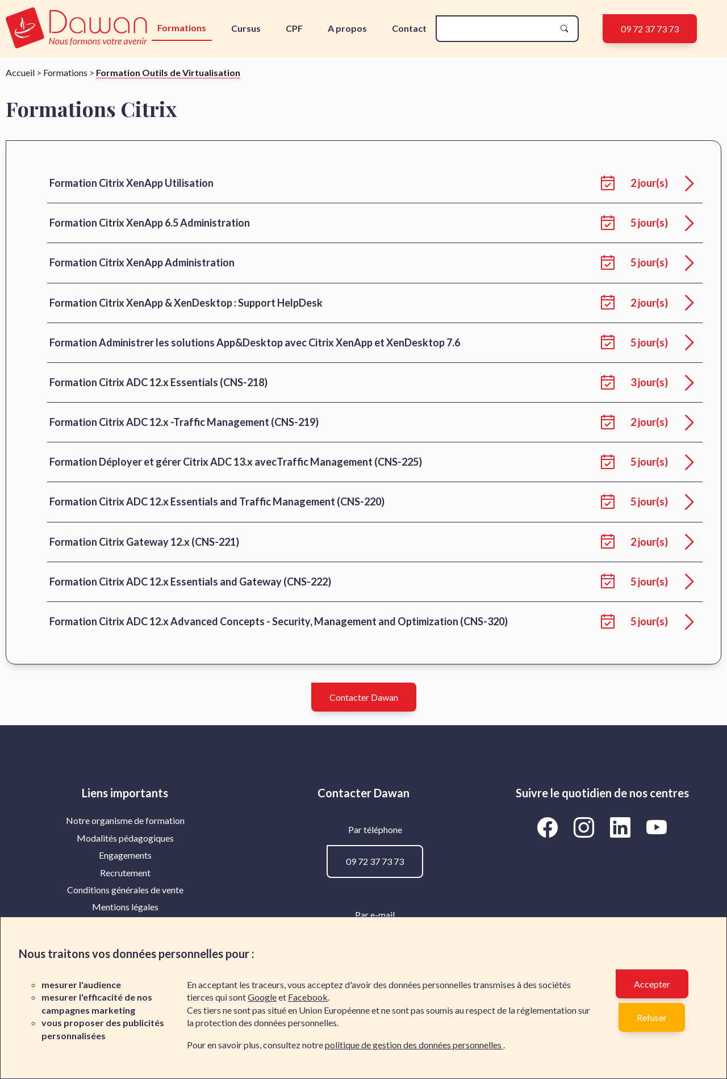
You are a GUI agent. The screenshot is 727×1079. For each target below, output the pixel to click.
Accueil (20, 72)
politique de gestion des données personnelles (414, 1044)
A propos (347, 28)
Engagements (125, 855)
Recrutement (125, 872)
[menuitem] (125, 820)
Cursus (246, 28)
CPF (294, 28)
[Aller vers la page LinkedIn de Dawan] (622, 826)
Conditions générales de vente (125, 889)
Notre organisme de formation (125, 820)
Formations (181, 27)
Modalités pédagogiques (125, 838)
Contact (409, 28)
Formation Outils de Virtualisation (168, 72)
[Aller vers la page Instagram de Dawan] (586, 826)
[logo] (77, 28)
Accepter (652, 983)
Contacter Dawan (363, 697)
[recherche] (498, 29)
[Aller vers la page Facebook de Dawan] (550, 826)
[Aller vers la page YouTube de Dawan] (657, 826)
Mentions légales (125, 906)
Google (262, 997)
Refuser (652, 1017)
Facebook (308, 997)
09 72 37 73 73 (650, 28)
